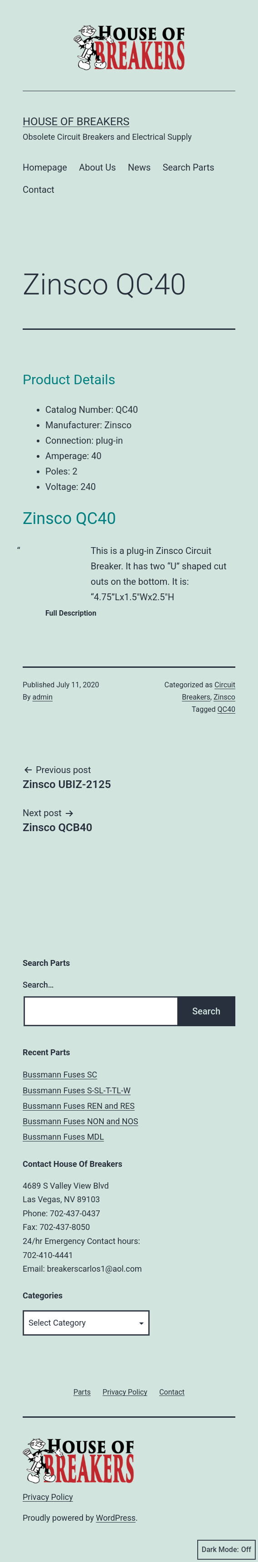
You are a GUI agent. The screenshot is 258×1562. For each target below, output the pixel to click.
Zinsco (224, 697)
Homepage (45, 167)
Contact (38, 189)
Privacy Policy (48, 1497)
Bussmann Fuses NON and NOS (80, 1121)
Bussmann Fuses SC (60, 1074)
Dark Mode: (226, 1549)
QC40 (226, 709)
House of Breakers (76, 121)
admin (43, 697)
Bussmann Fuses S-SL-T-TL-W (77, 1090)
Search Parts (188, 167)
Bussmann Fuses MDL (63, 1136)
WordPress (116, 1518)
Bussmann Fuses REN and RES (79, 1106)
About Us (97, 167)
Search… (38, 984)
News (139, 167)
